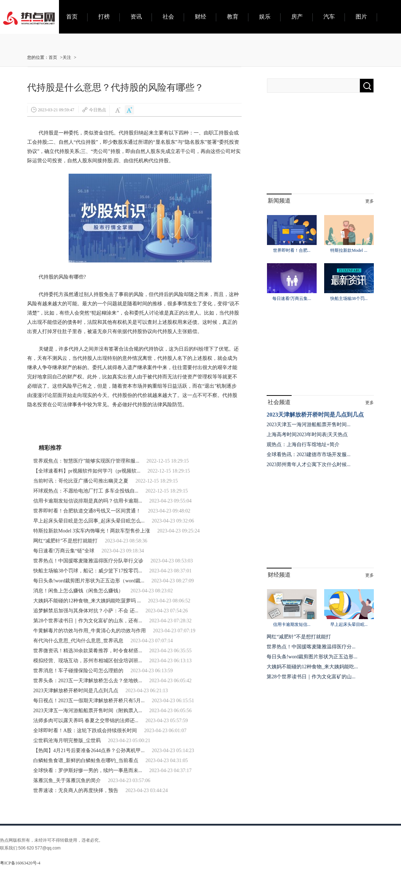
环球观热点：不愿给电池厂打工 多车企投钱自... (85, 491)
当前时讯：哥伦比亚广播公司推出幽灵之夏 (80, 481)
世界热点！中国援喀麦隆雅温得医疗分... (311, 646)
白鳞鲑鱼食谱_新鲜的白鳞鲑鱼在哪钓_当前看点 (85, 760)
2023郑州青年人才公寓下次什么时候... (309, 464)
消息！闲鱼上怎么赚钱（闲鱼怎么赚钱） (78, 590)
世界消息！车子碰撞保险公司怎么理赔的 (78, 670)
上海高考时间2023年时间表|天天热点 (307, 434)
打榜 (104, 17)
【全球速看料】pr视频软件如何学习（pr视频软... (86, 471)
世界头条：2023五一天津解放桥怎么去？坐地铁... (87, 680)
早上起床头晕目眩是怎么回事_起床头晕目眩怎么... (89, 521)
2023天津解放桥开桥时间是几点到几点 (75, 690)
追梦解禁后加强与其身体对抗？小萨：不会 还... (85, 610)
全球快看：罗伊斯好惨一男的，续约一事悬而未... (87, 770)
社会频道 (279, 402)
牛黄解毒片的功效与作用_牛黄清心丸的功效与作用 (89, 630)
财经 (200, 17)
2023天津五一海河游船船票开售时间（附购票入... (87, 710)
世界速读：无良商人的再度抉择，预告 (75, 790)
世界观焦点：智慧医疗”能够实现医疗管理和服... (86, 461)
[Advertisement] (320, 149)
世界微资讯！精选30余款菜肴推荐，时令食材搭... (87, 650)
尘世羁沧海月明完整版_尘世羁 (67, 740)
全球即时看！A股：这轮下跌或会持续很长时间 (85, 730)
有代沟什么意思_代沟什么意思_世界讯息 (78, 640)
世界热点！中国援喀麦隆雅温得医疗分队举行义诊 (88, 560)
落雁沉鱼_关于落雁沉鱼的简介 (67, 780)
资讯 (136, 17)
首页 (72, 17)
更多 (369, 201)
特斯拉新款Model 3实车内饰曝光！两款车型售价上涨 (91, 531)
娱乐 (265, 17)
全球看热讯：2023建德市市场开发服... (309, 454)
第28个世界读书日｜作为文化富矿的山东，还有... (87, 620)
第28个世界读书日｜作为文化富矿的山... (311, 676)
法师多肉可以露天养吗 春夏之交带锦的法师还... (85, 720)
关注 (67, 57)
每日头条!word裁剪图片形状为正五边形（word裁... (88, 580)
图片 (361, 17)
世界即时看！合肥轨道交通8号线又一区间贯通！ (87, 511)
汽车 (329, 17)
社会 (168, 17)
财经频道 (279, 575)
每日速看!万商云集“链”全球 (63, 550)
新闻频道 (279, 201)
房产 (297, 17)
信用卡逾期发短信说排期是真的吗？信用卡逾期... (87, 501)
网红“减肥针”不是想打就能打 (65, 540)
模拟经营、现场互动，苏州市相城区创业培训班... (87, 660)
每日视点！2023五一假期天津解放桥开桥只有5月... (89, 700)
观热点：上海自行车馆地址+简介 (303, 444)
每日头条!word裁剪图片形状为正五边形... (312, 656)
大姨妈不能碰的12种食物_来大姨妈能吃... (312, 666)
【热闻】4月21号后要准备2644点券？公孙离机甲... (89, 750)
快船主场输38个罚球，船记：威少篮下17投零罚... (87, 570)
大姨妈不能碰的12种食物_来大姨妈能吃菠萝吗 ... (87, 600)
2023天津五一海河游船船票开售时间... (309, 424)
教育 (232, 17)
